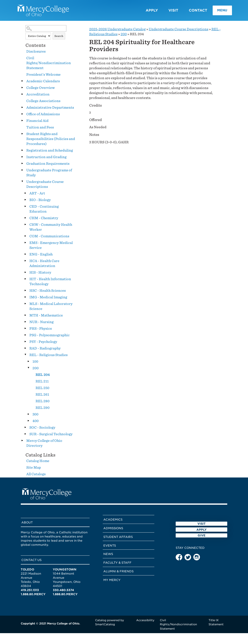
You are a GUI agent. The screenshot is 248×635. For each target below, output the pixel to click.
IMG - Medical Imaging (48, 299)
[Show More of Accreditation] (22, 96)
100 (35, 363)
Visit (167, 11)
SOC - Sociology (42, 429)
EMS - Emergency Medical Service (51, 246)
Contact (191, 11)
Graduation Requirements (47, 165)
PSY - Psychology (43, 343)
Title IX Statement (216, 624)
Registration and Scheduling (49, 152)
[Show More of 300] (28, 416)
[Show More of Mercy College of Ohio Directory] (22, 442)
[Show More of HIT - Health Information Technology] (25, 281)
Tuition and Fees (40, 129)
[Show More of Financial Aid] (22, 122)
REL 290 (43, 409)
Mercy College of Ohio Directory (44, 444)
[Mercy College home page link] (46, 11)
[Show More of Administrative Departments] (22, 109)
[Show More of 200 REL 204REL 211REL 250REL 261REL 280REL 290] (28, 370)
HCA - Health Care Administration (44, 265)
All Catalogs (36, 476)
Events (109, 547)
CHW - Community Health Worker (50, 228)
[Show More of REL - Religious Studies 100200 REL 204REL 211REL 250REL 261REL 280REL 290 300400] (25, 356)
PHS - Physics (40, 330)
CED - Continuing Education (44, 210)
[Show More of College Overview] (22, 89)
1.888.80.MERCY (33, 595)
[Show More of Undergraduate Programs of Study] (22, 172)
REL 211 (42, 383)
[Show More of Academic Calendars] (22, 83)
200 (35, 370)
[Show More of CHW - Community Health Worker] (25, 226)
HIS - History (40, 274)
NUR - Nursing (41, 324)
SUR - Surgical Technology (51, 436)
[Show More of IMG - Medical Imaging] (25, 299)
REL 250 (42, 390)
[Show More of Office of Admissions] (22, 116)
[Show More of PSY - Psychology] (25, 343)
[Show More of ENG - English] (25, 256)
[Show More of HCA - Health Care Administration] (25, 262)
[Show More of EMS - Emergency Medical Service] (25, 244)
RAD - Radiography (45, 350)
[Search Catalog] (46, 30)
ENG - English (41, 256)
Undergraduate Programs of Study (49, 174)
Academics (112, 521)
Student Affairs (118, 538)
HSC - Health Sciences (47, 292)
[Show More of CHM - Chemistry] (25, 219)
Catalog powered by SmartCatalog (109, 624)
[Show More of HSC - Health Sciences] (25, 292)
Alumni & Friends (118, 573)
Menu (216, 11)
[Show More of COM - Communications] (25, 238)
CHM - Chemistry (43, 220)
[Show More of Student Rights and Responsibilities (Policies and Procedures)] (22, 135)
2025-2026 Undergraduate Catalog (117, 31)
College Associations (43, 103)
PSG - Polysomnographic (49, 337)
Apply (145, 11)
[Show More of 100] (28, 363)
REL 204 (43, 376)
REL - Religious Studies (48, 357)
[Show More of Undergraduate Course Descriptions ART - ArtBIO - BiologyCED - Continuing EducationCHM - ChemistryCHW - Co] (22, 183)
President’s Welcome (43, 76)
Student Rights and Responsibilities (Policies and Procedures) (50, 140)
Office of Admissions (43, 116)
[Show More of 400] (28, 422)
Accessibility (145, 622)
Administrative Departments (50, 109)
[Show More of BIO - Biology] (25, 201)
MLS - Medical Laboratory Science (51, 307)
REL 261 (42, 396)
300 (35, 416)
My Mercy (112, 581)
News (108, 555)
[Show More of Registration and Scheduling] (22, 152)
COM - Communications (49, 238)
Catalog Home (37, 462)
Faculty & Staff (117, 564)
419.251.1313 (30, 591)
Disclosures (36, 53)
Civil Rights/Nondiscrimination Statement (48, 65)
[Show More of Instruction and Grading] (22, 158)
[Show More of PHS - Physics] (25, 330)
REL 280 (43, 403)
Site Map (33, 469)
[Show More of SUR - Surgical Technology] (25, 436)
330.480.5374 (63, 591)
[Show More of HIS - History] (25, 274)
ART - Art (37, 195)
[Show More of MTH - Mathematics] (25, 317)
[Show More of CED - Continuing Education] (25, 208)
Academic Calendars (43, 83)
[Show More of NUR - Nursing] (25, 323)
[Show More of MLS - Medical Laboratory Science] (25, 305)
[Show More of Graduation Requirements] (22, 165)
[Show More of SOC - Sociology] (25, 429)
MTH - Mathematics (46, 317)
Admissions (113, 530)
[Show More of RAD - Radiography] (25, 350)
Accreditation (38, 96)
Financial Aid (37, 122)
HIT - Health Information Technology (50, 283)
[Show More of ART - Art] (25, 195)
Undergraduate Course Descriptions (45, 185)
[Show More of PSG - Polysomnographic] (25, 337)
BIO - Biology (40, 201)
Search (58, 37)
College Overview (40, 89)
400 (35, 423)
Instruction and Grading (46, 159)
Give (201, 551)
